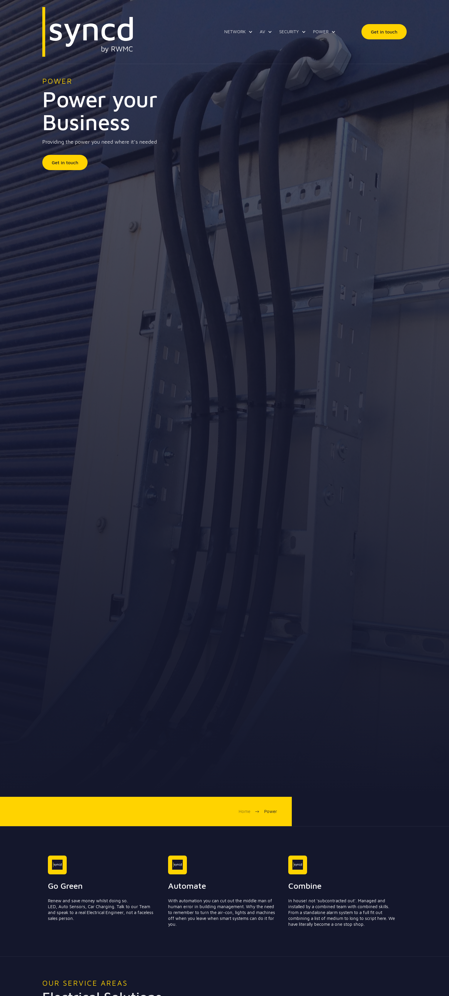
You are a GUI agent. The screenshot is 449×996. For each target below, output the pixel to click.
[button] (237, 32)
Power (270, 811)
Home (244, 811)
